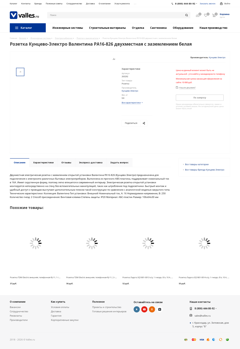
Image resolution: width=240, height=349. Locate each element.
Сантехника (158, 28)
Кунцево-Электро (217, 57)
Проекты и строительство (106, 307)
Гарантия (56, 315)
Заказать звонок (208, 3)
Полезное (98, 301)
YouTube (144, 309)
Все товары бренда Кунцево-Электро (204, 169)
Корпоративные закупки (65, 319)
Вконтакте (137, 309)
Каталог (26, 28)
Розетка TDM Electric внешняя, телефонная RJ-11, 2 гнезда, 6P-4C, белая (99, 277)
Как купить (58, 301)
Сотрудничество (19, 311)
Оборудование (183, 28)
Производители (19, 319)
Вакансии (15, 307)
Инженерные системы (67, 28)
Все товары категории (197, 164)
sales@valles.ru (203, 315)
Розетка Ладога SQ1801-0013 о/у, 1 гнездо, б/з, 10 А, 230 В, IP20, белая (154, 277)
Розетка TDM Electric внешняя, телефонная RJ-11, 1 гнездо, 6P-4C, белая (43, 277)
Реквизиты (16, 315)
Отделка (138, 28)
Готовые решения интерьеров (109, 311)
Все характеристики (131, 102)
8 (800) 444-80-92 (205, 308)
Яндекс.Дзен (160, 309)
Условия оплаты (60, 307)
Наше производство (213, 28)
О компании (17, 301)
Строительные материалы (107, 28)
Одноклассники (152, 309)
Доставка (56, 311)
